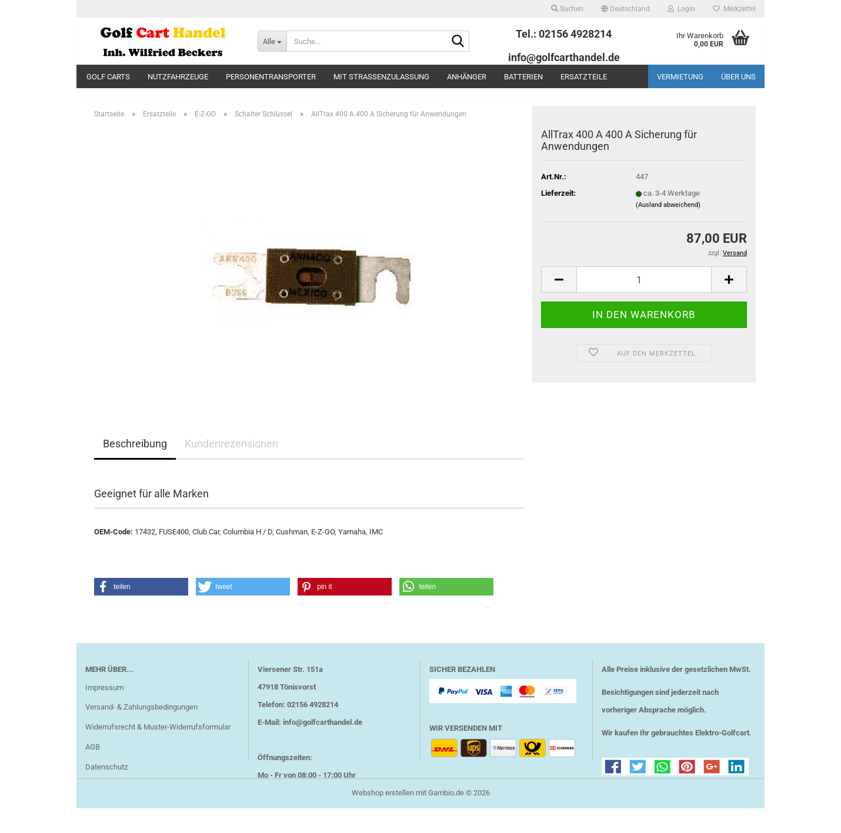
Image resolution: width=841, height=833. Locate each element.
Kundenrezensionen (231, 452)
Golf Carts (108, 76)
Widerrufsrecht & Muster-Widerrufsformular (158, 735)
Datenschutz (106, 775)
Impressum (104, 695)
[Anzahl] (644, 288)
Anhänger (466, 76)
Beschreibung (135, 452)
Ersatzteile (583, 76)
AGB (92, 755)
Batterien (523, 76)
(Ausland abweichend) (668, 213)
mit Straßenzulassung (381, 76)
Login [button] (681, 9)
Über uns (738, 76)
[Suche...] (272, 41)
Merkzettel (734, 9)
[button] (625, 9)
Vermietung (680, 76)
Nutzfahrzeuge (178, 76)
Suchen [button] (567, 9)
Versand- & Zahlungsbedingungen (141, 715)
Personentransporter (271, 76)
